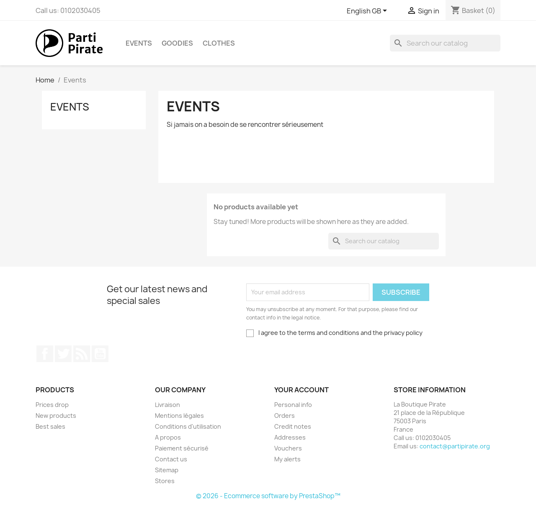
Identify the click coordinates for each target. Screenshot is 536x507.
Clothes (219, 43)
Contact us (171, 459)
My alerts (287, 459)
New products (56, 415)
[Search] (445, 43)
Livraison (167, 405)
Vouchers (288, 448)
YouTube (100, 353)
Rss (81, 353)
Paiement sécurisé (182, 448)
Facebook (44, 353)
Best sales (50, 426)
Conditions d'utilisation (188, 426)
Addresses (290, 437)
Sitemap (166, 470)
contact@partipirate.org (455, 446)
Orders (284, 415)
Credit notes (292, 426)
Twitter (63, 353)
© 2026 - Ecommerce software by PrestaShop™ (268, 496)
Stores (165, 481)
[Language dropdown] (367, 11)
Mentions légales (179, 415)
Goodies (177, 43)
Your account (301, 389)
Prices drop (52, 405)
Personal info (293, 405)
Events (139, 43)
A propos (168, 437)
